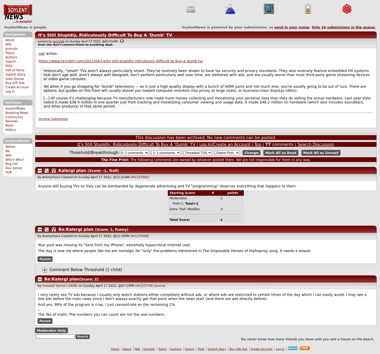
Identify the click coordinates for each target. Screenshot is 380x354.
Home (115, 349)
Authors (11, 57)
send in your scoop (291, 27)
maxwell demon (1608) (60, 286)
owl (42, 53)
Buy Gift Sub (14, 83)
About (9, 40)
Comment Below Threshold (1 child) (85, 269)
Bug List (11, 164)
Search (10, 61)
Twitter (10, 147)
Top (258, 144)
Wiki (8, 155)
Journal (160, 286)
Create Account (17, 87)
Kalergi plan (72, 170)
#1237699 (140, 236)
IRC (7, 151)
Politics (10, 130)
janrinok (58, 41)
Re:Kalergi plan (76, 229)
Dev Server (13, 168)
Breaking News (16, 113)
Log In (10, 91)
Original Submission (53, 119)
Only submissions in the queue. (344, 27)
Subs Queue (14, 79)
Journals (11, 48)
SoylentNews (17, 14)
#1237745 (144, 286)
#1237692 (140, 177)
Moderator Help (51, 330)
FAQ (8, 44)
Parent (45, 259)
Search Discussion (315, 144)
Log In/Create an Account (224, 144)
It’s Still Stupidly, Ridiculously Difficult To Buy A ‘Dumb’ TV (105, 35)
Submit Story (15, 74)
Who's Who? (14, 160)
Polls (8, 66)
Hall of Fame (14, 70)
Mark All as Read (280, 153)
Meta (9, 125)
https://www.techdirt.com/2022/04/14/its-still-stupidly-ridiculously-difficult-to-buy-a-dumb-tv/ (121, 61)
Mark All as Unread (320, 153)
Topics (10, 53)
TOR (8, 172)
